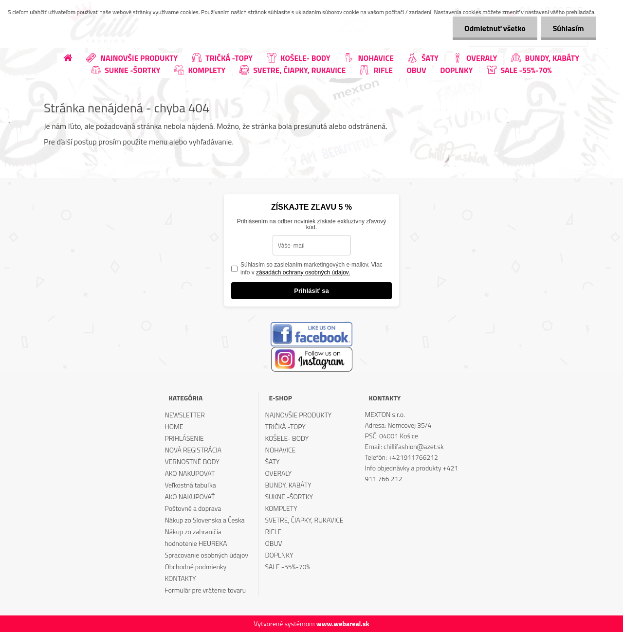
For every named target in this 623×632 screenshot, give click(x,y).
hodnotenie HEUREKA (196, 543)
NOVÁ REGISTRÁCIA (193, 450)
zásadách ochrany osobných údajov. (303, 272)
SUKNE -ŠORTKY (289, 496)
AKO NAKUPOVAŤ (190, 496)
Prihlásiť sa (311, 290)
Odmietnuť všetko (493, 28)
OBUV (273, 543)
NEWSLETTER (184, 415)
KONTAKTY (180, 578)
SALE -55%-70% (288, 566)
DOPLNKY (279, 555)
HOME (174, 426)
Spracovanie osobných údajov (206, 555)
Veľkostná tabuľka (190, 485)
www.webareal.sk (342, 623)
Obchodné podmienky (195, 566)
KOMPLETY (281, 508)
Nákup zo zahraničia (193, 531)
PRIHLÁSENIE (184, 438)
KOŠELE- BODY (287, 438)
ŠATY (272, 461)
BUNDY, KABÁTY (288, 485)
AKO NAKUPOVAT (190, 473)
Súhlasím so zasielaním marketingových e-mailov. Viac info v (311, 268)
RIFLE (273, 531)
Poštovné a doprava (193, 508)
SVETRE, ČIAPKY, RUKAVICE (304, 520)
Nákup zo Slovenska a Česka (204, 520)
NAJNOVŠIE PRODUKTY (298, 415)
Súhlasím (568, 28)
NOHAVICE (280, 450)
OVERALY (278, 473)
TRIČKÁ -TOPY (285, 426)
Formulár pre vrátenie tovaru (205, 590)
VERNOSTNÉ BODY (192, 461)
